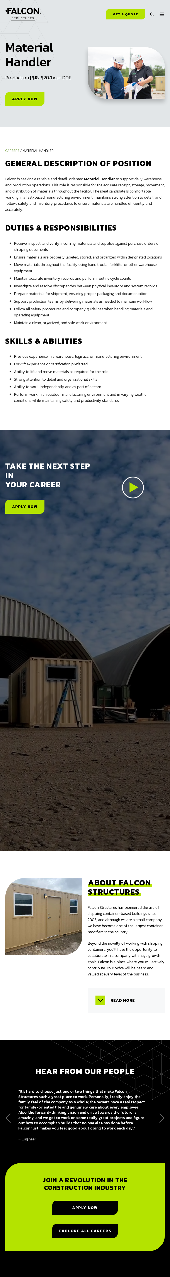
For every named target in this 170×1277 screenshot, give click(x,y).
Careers (12, 150)
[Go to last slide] (8, 1118)
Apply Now (25, 99)
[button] (152, 14)
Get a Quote (125, 14)
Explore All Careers (85, 1231)
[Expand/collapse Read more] (100, 1000)
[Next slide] (162, 1118)
